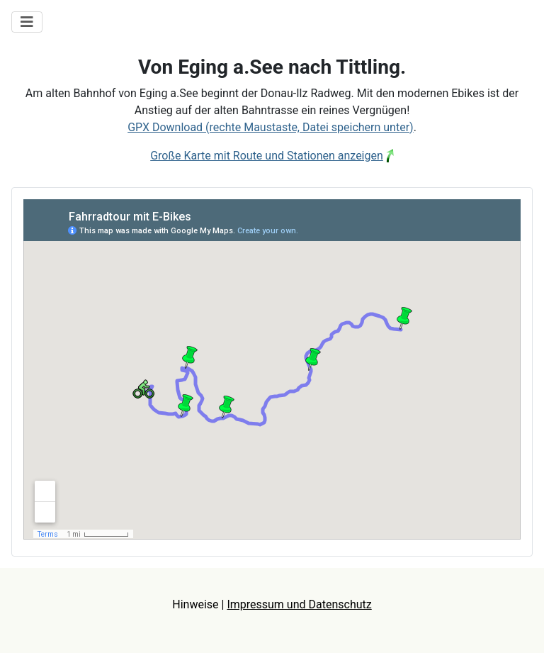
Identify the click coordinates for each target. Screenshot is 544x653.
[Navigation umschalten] (26, 22)
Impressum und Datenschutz (299, 604)
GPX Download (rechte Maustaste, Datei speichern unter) (271, 127)
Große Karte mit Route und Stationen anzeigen (266, 155)
